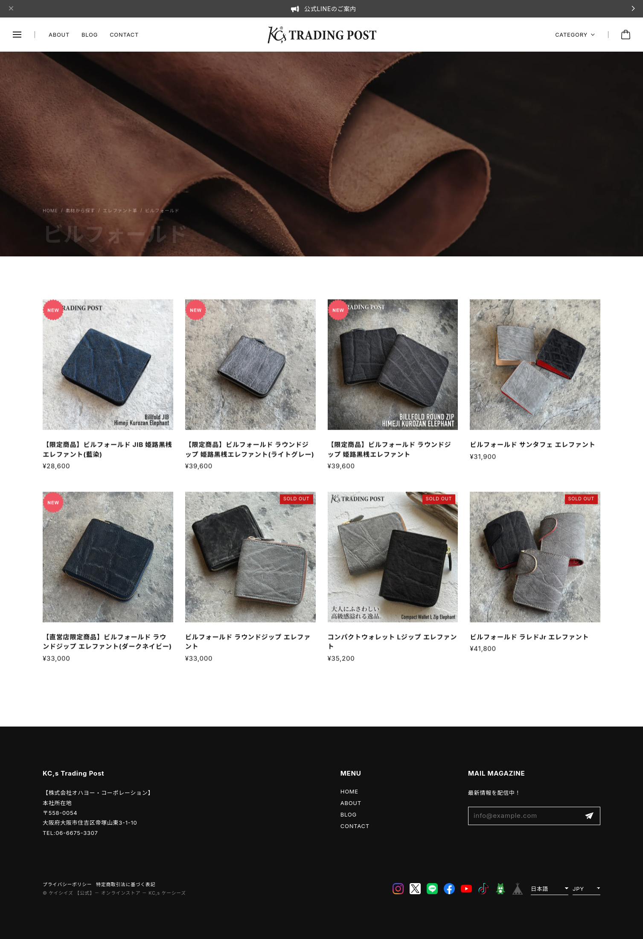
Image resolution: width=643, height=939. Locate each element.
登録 (589, 816)
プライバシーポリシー (67, 884)
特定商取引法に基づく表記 (125, 884)
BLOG (89, 34)
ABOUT (59, 34)
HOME (349, 791)
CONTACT (124, 34)
